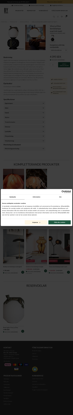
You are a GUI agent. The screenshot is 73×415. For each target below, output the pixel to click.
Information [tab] (36, 197)
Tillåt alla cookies (59, 222)
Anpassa (36, 222)
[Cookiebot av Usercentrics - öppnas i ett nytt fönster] (63, 191)
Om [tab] (60, 197)
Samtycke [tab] (12, 197)
